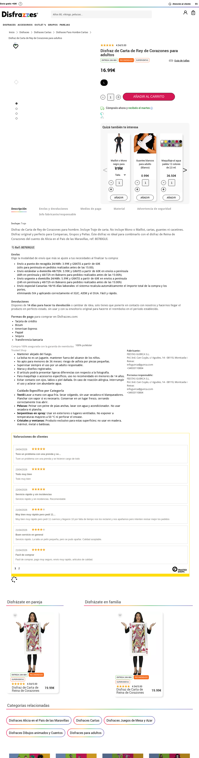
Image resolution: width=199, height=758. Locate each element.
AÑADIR (118, 197)
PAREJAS (65, 24)
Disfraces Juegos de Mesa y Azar (129, 541)
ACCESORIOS (25, 24)
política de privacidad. (113, 624)
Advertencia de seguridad (154, 208)
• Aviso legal (18, 723)
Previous (104, 169)
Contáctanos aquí (83, 709)
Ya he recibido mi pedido (154, 714)
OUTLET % (40, 24)
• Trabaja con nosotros (25, 742)
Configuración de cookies (29, 737)
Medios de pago (90, 208)
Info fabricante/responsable (57, 214)
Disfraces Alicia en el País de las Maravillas (39, 541)
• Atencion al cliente (23, 728)
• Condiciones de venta (25, 719)
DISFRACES (9, 24)
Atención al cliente (179, 3)
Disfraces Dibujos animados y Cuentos (36, 553)
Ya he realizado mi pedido (155, 709)
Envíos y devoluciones (53, 208)
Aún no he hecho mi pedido (156, 705)
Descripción (19, 208)
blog (183, 667)
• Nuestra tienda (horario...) (28, 705)
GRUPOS (53, 24)
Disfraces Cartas (87, 541)
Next (183, 169)
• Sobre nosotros (20, 714)
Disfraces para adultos (85, 553)
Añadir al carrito (148, 96)
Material (119, 208)
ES (196, 3)
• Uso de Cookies (20, 733)
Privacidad (37, 723)
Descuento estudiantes (27, 709)
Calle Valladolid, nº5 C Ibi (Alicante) (153, 734)
